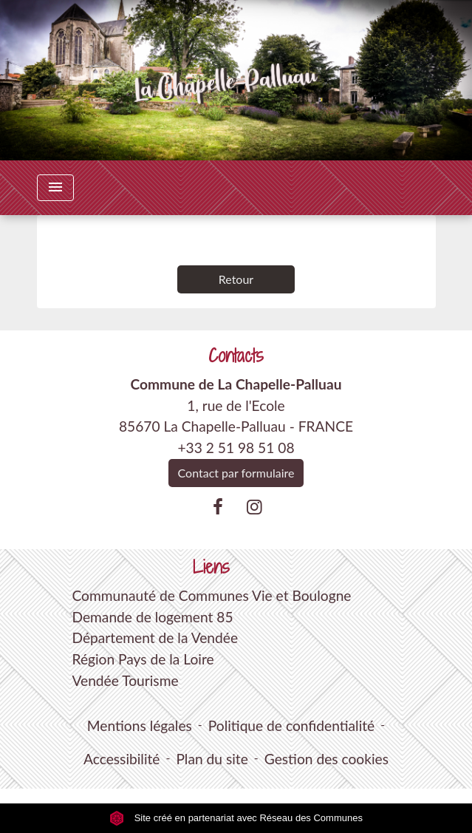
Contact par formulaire (236, 473)
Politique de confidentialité (291, 725)
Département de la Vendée (155, 637)
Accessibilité (121, 758)
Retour (236, 279)
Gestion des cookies (326, 758)
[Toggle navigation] (55, 187)
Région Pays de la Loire (142, 658)
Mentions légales (139, 725)
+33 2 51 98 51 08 (235, 447)
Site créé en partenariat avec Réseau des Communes (236, 817)
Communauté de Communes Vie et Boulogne (211, 595)
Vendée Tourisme (125, 680)
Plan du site (211, 758)
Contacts (236, 356)
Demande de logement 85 (152, 616)
